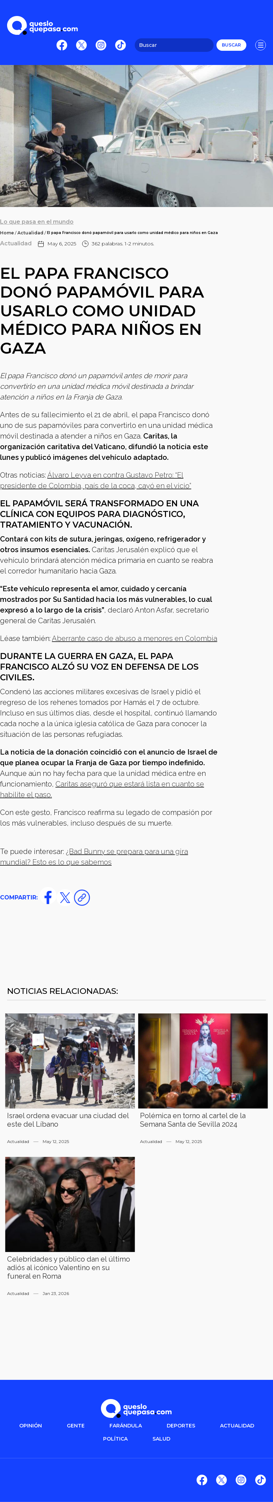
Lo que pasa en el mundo (37, 221)
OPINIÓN (30, 1426)
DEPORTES (181, 1426)
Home (7, 232)
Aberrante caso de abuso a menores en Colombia (134, 638)
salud (161, 1439)
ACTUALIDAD (237, 1426)
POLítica (115, 1439)
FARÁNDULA (125, 1426)
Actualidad (30, 232)
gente (76, 1426)
